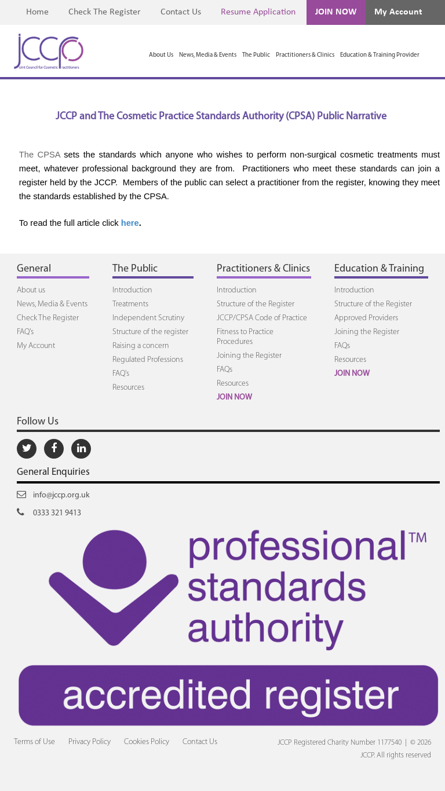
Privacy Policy (89, 742)
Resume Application (258, 12)
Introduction (132, 290)
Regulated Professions (147, 360)
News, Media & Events (207, 55)
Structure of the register (150, 332)
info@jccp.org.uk (53, 494)
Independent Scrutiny (148, 318)
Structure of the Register (255, 304)
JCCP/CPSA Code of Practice (262, 318)
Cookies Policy (146, 742)
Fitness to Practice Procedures (245, 337)
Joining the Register (249, 355)
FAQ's (25, 332)
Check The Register (104, 12)
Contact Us (181, 12)
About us (31, 290)
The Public (256, 55)
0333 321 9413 (49, 512)
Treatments (130, 304)
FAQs (224, 369)
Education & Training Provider (380, 55)
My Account (398, 12)
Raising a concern (140, 346)
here (130, 223)
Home (37, 12)
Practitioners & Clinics (305, 55)
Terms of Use (34, 742)
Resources (128, 387)
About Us (161, 55)
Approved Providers (366, 318)
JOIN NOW (336, 12)
